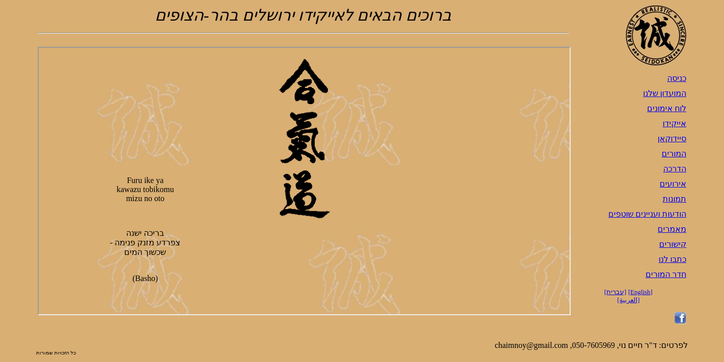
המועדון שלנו (664, 93)
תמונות (674, 199)
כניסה (676, 78)
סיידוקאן (672, 138)
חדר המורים (666, 274)
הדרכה (674, 168)
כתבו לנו (672, 259)
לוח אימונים (666, 108)
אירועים (673, 183)
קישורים (672, 244)
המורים (674, 153)
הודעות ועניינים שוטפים (647, 214)
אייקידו (674, 123)
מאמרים (672, 229)
